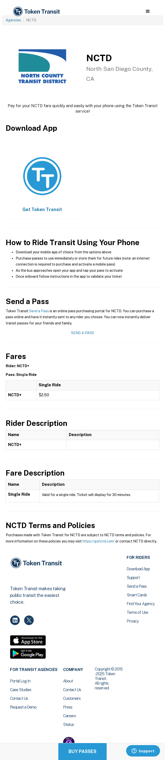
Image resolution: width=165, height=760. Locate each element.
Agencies (13, 20)
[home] (36, 11)
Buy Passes (82, 751)
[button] (147, 11)
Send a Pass (39, 311)
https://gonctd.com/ (98, 541)
